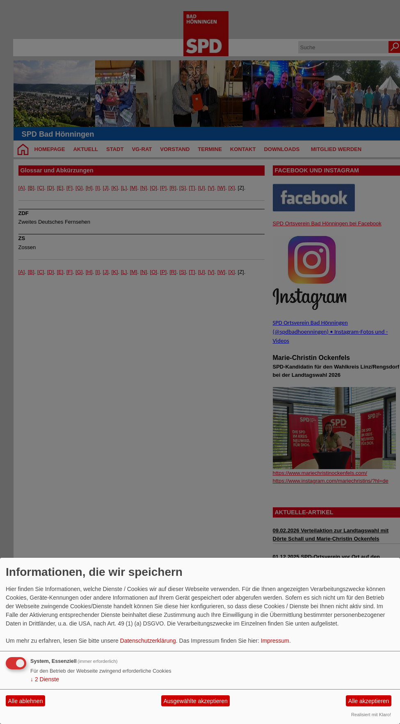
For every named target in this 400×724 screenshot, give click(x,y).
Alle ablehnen (25, 701)
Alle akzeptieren (368, 701)
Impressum (275, 640)
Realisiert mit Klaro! (371, 714)
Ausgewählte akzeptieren (195, 701)
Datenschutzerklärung (148, 640)
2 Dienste (44, 679)
